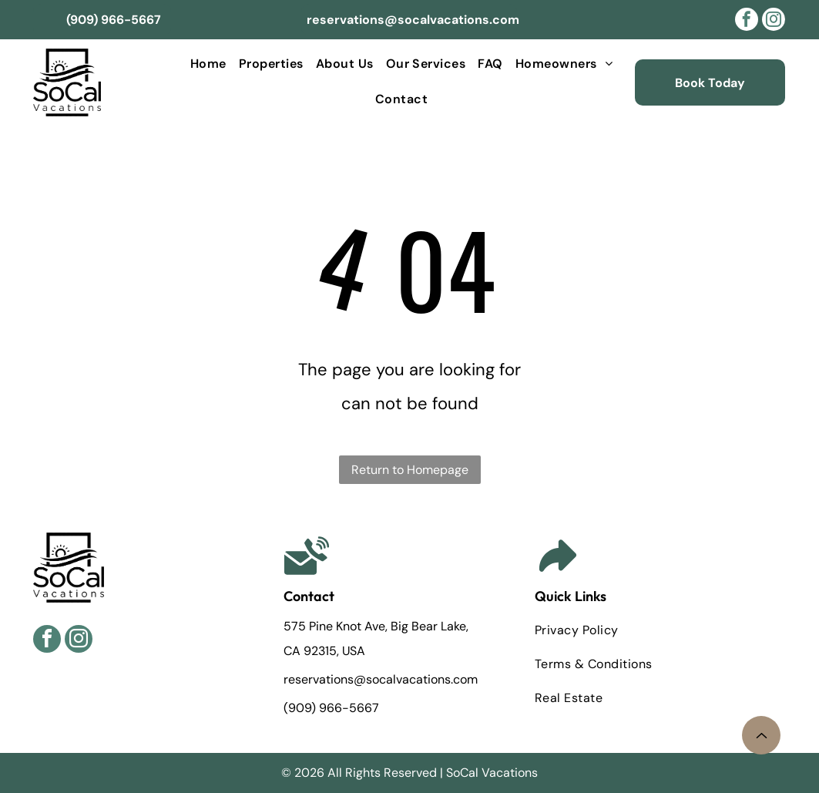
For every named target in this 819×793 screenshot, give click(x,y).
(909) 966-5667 (331, 708)
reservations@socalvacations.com (382, 679)
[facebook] (746, 21)
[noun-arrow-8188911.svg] (761, 741)
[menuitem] (208, 64)
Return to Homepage (409, 470)
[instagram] (773, 21)
